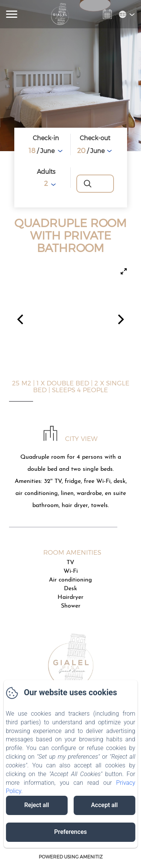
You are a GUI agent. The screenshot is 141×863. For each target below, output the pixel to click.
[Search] (95, 184)
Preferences (70, 831)
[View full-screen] (123, 271)
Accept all (104, 805)
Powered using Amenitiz (71, 856)
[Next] (120, 319)
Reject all (36, 805)
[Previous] (21, 319)
